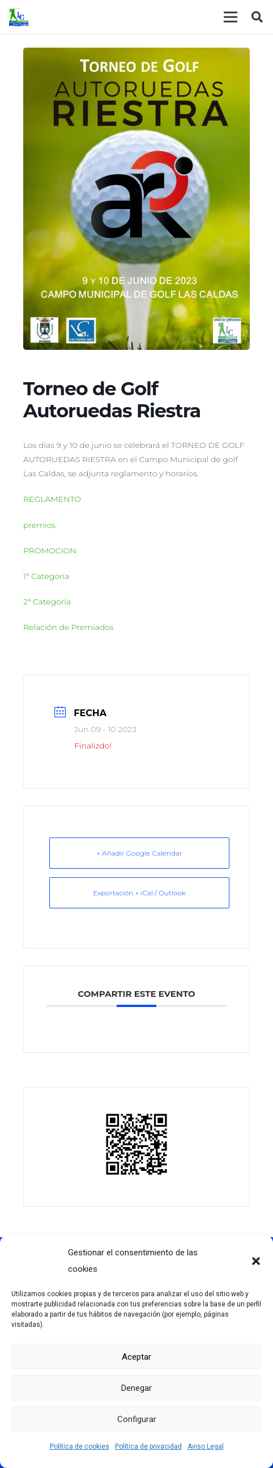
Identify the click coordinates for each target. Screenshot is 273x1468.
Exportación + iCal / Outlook (139, 893)
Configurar (136, 1419)
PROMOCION (49, 550)
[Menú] (230, 17)
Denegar (136, 1388)
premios (39, 525)
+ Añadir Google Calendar (139, 853)
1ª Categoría (46, 576)
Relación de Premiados (68, 627)
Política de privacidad (148, 1446)
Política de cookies (79, 1446)
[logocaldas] (18, 17)
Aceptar (136, 1357)
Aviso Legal (205, 1446)
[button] (256, 1261)
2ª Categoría (47, 601)
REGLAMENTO (52, 499)
